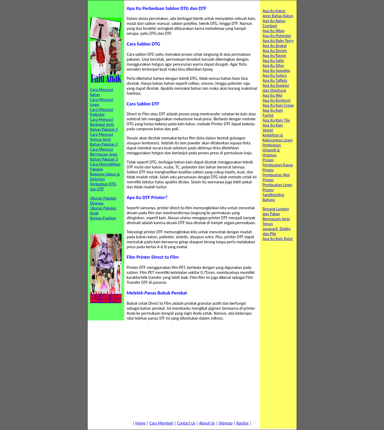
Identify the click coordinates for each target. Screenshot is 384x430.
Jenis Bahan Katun (278, 15)
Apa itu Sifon (273, 65)
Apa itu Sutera (275, 75)
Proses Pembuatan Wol (276, 172)
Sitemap (226, 423)
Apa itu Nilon (274, 30)
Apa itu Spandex (276, 70)
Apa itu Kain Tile (276, 120)
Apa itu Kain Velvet (273, 128)
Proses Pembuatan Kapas (278, 162)
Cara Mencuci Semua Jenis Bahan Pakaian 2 (104, 139)
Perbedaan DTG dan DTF (103, 186)
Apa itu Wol (273, 95)
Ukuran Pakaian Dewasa (103, 201)
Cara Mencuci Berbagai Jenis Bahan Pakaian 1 (104, 124)
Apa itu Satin (273, 60)
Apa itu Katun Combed (274, 23)
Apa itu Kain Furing (273, 113)
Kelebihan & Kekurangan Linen (278, 138)
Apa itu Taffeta (275, 80)
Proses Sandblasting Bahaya (273, 194)
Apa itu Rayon (274, 55)
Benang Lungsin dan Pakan (276, 211)
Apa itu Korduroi (276, 100)
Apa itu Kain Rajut (278, 238)
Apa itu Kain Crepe (278, 105)
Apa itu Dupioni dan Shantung (276, 88)
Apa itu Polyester (277, 35)
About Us (207, 423)
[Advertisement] (192, 370)
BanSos (242, 423)
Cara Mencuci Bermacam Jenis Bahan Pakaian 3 (104, 154)
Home (140, 423)
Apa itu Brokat (275, 45)
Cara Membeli (161, 423)
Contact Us (186, 423)
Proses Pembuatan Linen (277, 182)
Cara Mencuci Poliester (101, 112)
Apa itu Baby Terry (278, 40)
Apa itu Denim (275, 50)
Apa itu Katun (274, 10)
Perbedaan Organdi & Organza (272, 150)
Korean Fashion (103, 218)
